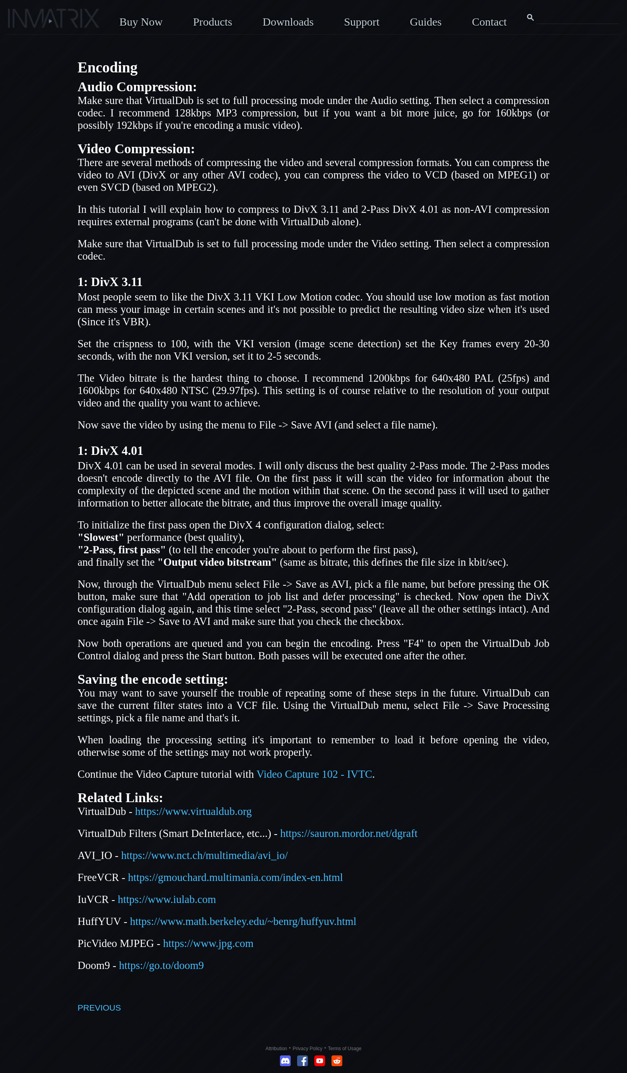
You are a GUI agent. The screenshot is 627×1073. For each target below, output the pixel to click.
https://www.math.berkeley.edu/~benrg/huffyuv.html (243, 921)
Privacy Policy (308, 1048)
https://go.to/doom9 (161, 965)
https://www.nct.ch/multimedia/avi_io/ (204, 855)
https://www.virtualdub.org (193, 811)
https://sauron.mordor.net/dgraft (348, 833)
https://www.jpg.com (208, 943)
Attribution (276, 1048)
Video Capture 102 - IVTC (314, 774)
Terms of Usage (344, 1048)
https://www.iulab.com (167, 899)
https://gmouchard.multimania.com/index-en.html (235, 877)
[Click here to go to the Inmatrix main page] (22, 21)
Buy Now (141, 22)
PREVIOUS (99, 1007)
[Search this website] (578, 17)
